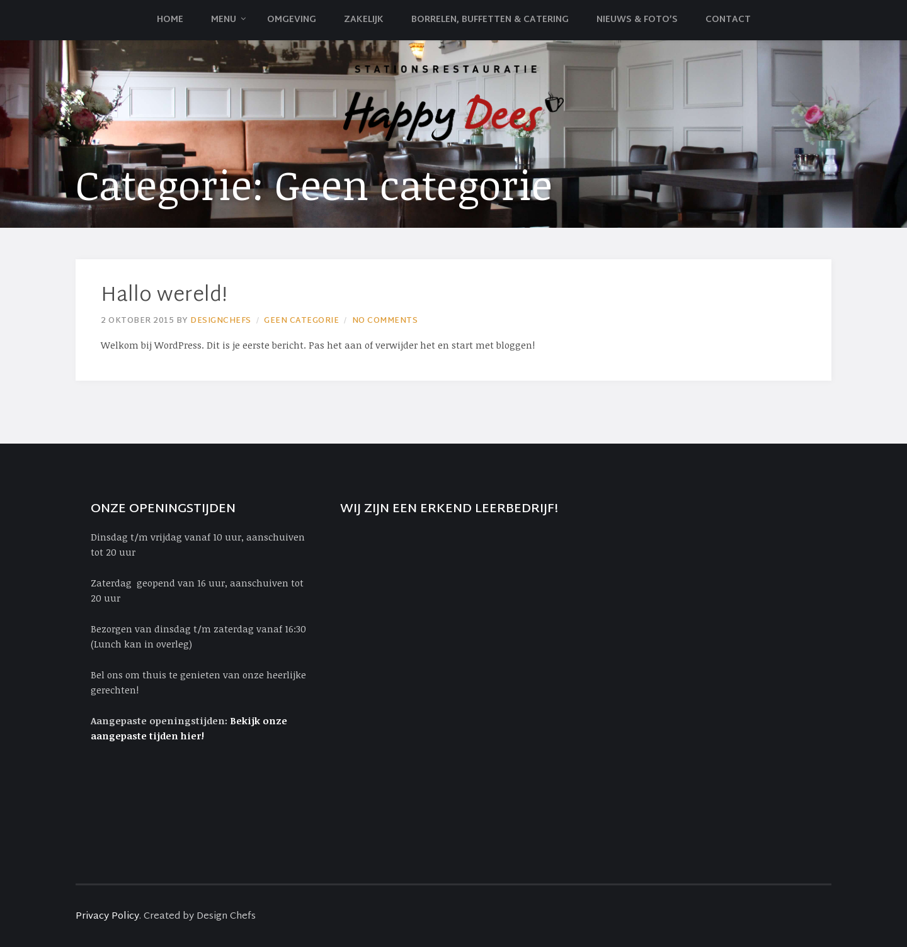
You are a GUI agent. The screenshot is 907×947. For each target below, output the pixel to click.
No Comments (385, 320)
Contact (728, 20)
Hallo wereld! (164, 296)
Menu (223, 20)
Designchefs (220, 320)
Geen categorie (301, 320)
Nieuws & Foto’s (637, 20)
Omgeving (291, 20)
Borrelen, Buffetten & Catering (490, 20)
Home (170, 20)
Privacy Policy (107, 916)
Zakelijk (364, 20)
